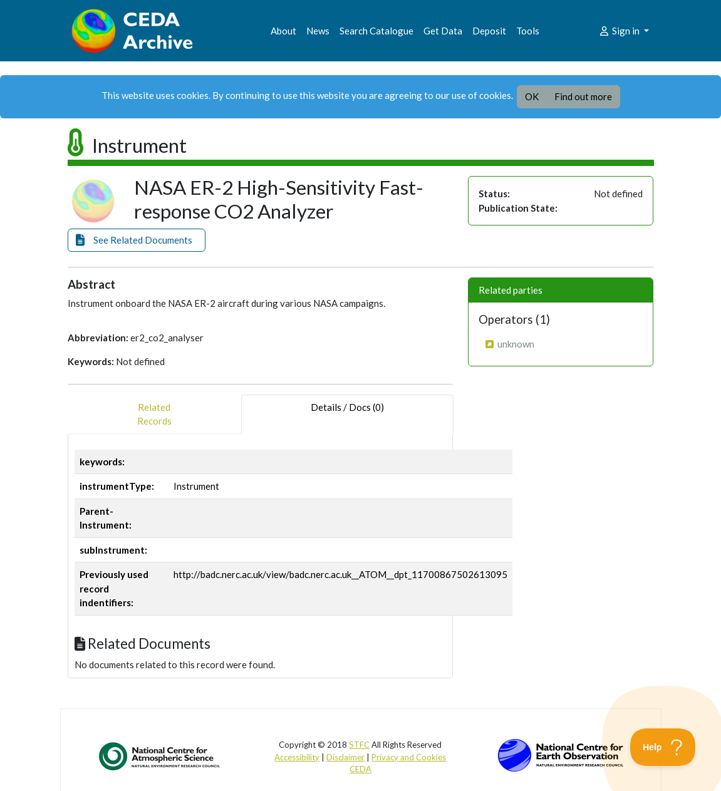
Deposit (489, 30)
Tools (527, 30)
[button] (136, 240)
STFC (359, 745)
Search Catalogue (376, 30)
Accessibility (296, 757)
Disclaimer (345, 757)
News (317, 30)
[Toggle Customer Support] (663, 747)
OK (532, 96)
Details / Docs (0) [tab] (347, 414)
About (283, 30)
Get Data (442, 30)
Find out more (583, 96)
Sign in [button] (619, 30)
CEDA (360, 769)
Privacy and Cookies (408, 757)
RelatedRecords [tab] (154, 414)
